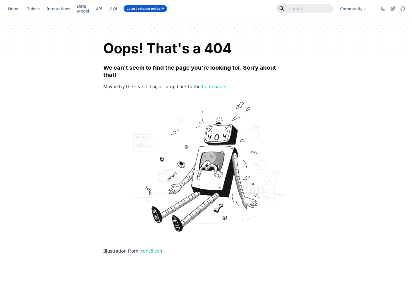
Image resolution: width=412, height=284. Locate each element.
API (99, 8)
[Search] (304, 8)
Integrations (58, 8)
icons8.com (152, 251)
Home (13, 8)
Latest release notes (145, 8)
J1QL (113, 8)
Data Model (83, 8)
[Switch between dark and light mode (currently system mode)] (383, 8)
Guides (32, 8)
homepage (213, 86)
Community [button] (351, 8)
